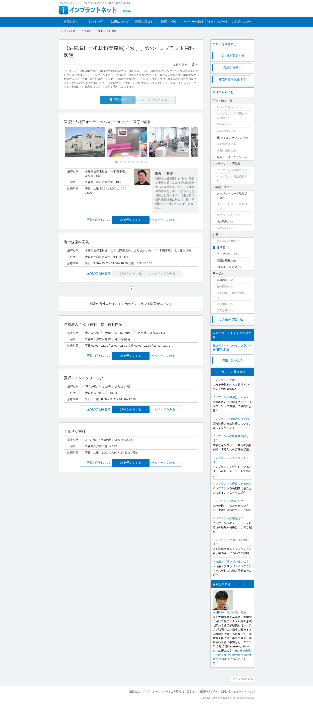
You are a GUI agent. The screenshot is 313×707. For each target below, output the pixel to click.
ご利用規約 (177, 691)
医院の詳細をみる (86, 220)
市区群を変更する (232, 55)
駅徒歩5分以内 (226, 240)
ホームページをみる (175, 220)
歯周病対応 (224, 144)
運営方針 (192, 691)
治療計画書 (224, 150)
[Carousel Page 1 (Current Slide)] (116, 162)
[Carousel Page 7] (142, 162)
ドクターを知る (193, 21)
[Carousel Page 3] (125, 162)
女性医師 (222, 286)
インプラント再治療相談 (232, 176)
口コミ (133, 100)
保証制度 (222, 221)
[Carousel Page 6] (137, 162)
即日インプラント (228, 107)
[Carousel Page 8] (146, 162)
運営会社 (134, 691)
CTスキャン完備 (227, 267)
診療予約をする (131, 220)
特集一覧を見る (232, 360)
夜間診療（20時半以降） (232, 293)
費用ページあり (226, 214)
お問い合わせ (228, 691)
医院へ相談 (168, 21)
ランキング (95, 21)
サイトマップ (246, 691)
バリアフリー (225, 254)
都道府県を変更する (232, 79)
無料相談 (222, 280)
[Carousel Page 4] (129, 162)
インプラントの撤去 (229, 170)
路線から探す (232, 67)
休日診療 (222, 303)
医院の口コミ (144, 21)
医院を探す (70, 21)
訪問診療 (222, 310)
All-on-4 (221, 124)
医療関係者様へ (209, 691)
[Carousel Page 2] (121, 162)
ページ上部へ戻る (243, 678)
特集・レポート (217, 21)
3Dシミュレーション (230, 137)
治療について (120, 21)
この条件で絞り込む (232, 319)
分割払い (222, 227)
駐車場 (221, 247)
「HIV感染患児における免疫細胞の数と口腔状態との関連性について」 (232, 655)
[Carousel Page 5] (133, 162)
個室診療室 (224, 260)
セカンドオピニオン (229, 157)
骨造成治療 (224, 131)
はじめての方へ (242, 21)
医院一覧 (91, 100)
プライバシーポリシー (155, 691)
